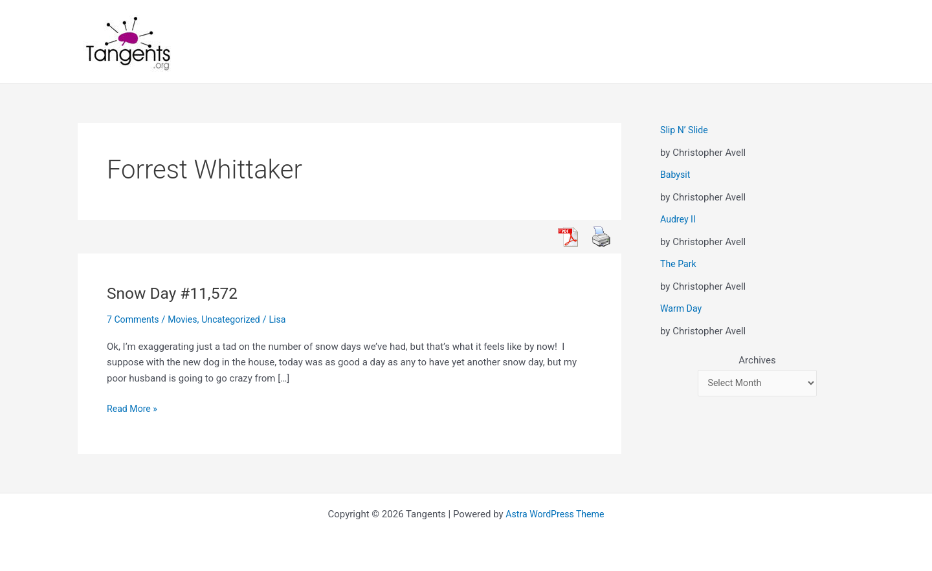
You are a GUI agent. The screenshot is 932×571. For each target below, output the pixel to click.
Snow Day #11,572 (176, 293)
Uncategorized (237, 319)
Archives (756, 360)
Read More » (134, 409)
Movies (186, 319)
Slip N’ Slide (685, 130)
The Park (679, 264)
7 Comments (134, 319)
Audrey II (679, 219)
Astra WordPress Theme (555, 514)
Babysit (676, 174)
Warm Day (682, 308)
